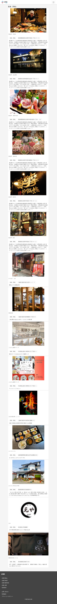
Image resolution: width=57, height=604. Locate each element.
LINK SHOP (5, 580)
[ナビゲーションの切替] (53, 2)
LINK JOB (4, 585)
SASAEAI (4, 587)
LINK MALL (5, 578)
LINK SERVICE (5, 583)
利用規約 (4, 594)
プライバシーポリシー (7, 596)
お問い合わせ (5, 591)
